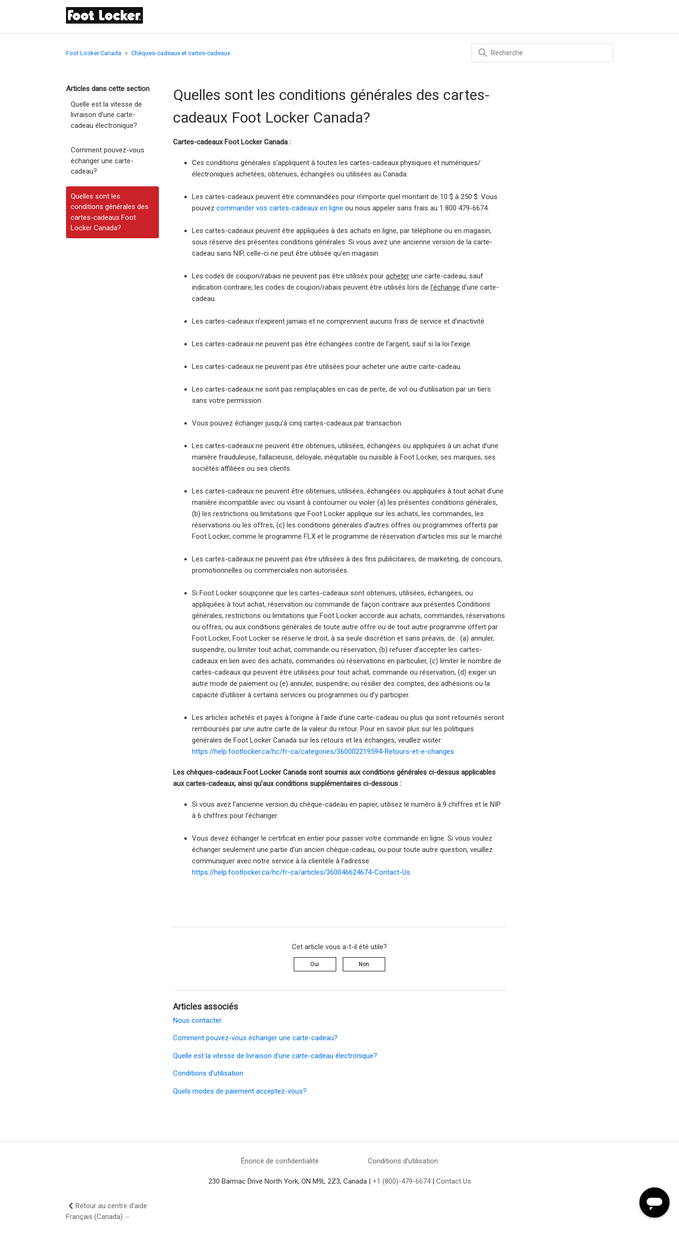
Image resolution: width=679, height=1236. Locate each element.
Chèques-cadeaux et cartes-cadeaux (180, 53)
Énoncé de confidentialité (280, 1161)
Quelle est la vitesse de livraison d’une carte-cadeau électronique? (106, 115)
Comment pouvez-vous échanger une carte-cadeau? (107, 160)
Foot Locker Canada (93, 53)
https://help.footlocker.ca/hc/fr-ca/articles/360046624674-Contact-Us (301, 872)
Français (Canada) (98, 1217)
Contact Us (453, 1181)
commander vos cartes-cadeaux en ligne (279, 208)
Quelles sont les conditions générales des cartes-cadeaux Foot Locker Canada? (110, 212)
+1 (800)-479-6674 (402, 1181)
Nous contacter (197, 1020)
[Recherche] (542, 52)
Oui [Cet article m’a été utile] (314, 964)
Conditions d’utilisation (208, 1073)
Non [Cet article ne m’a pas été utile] (364, 964)
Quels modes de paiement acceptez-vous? (239, 1091)
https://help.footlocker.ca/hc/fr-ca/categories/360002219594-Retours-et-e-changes (323, 751)
